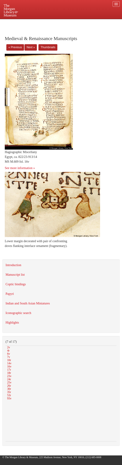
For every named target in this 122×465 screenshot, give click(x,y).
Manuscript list (15, 274)
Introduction (13, 265)
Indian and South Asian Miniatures (28, 303)
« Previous (15, 47)
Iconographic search (18, 313)
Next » (31, 47)
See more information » (20, 168)
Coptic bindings (16, 284)
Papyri (10, 293)
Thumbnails (48, 47)
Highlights (12, 322)
